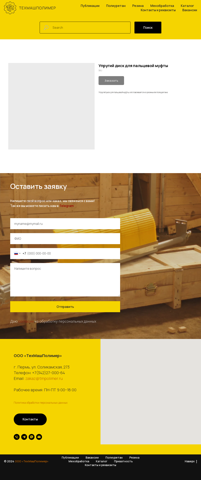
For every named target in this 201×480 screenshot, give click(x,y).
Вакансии (189, 10)
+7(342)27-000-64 (48, 372)
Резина (138, 6)
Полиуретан (116, 6)
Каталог (187, 6)
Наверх (191, 461)
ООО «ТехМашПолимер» (31, 461)
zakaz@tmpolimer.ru (44, 378)
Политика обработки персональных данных (41, 402)
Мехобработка (162, 6)
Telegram (66, 206)
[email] (39, 437)
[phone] (17, 437)
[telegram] (24, 437)
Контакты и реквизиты (158, 10)
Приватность (123, 461)
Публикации (90, 6)
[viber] (32, 437)
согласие (26, 321)
